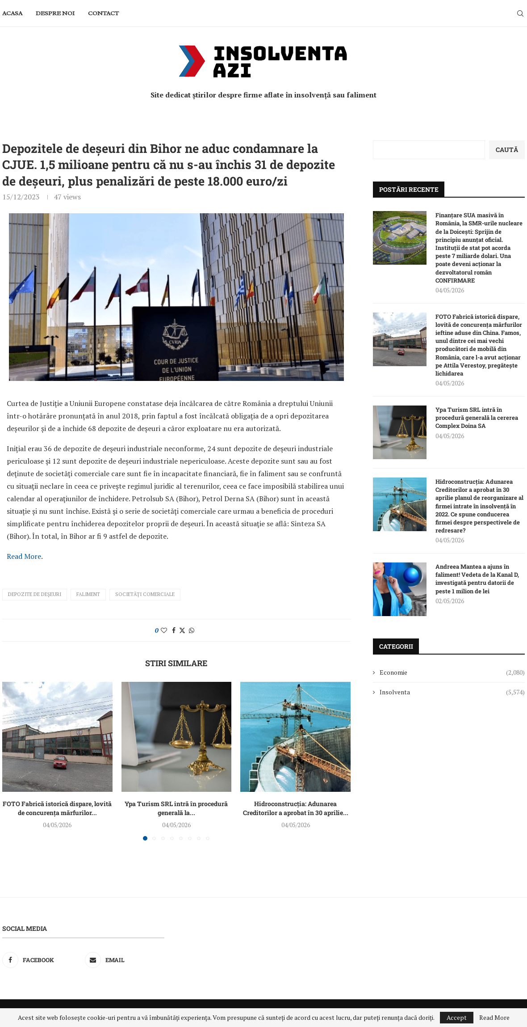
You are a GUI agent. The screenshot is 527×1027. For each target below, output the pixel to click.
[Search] (520, 13)
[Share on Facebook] (174, 630)
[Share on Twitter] (182, 630)
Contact (103, 13)
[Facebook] (42, 960)
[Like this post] (164, 630)
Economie (452, 672)
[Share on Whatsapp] (191, 630)
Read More (24, 556)
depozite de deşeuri (34, 594)
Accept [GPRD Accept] (457, 1017)
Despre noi (55, 13)
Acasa (12, 13)
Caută (507, 149)
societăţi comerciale (145, 594)
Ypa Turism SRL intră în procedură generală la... (176, 808)
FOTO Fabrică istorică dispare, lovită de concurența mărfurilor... (57, 808)
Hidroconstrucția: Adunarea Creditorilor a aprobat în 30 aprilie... (295, 808)
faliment (88, 594)
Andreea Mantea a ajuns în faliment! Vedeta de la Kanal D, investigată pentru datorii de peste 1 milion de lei (477, 578)
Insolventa (452, 692)
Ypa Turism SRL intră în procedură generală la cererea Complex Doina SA (476, 418)
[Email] (124, 960)
